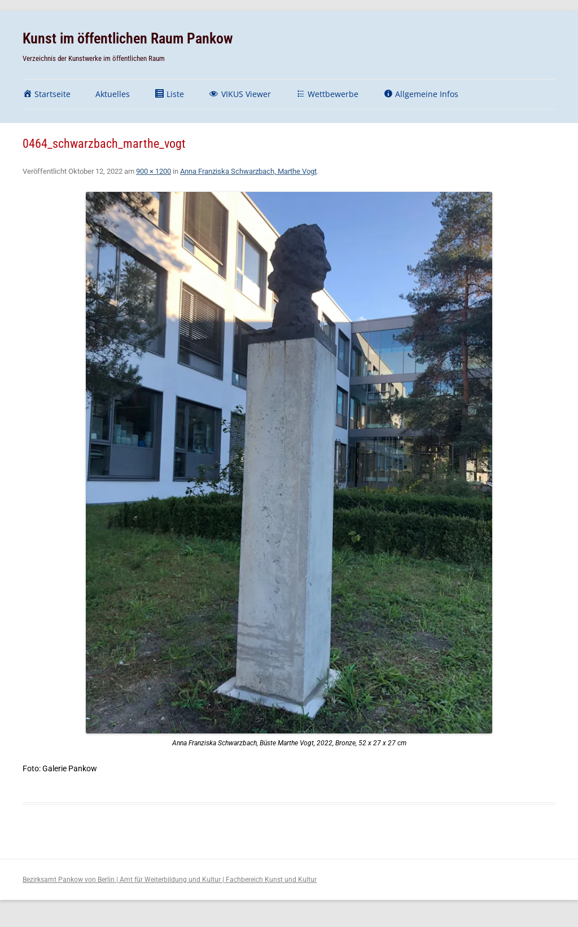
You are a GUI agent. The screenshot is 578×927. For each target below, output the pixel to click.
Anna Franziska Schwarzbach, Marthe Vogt (248, 171)
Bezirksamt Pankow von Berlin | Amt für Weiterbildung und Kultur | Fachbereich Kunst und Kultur (170, 880)
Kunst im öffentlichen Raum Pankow (128, 38)
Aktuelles (112, 94)
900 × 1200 (153, 171)
